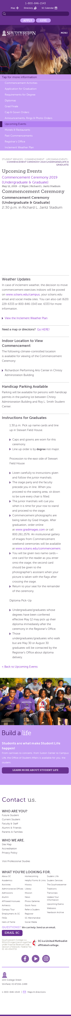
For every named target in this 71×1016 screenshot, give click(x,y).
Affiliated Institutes (11, 901)
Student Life (53, 876)
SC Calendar (48, 8)
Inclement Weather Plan (19, 147)
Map (13, 8)
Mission (28, 893)
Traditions (52, 889)
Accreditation (9, 848)
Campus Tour (8, 909)
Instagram (46, 958)
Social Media (31, 922)
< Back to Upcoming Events (20, 666)
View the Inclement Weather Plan (26, 318)
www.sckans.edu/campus (23, 294)
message (24, 992)
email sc (12, 932)
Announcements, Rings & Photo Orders (28, 118)
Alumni (5, 897)
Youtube (35, 958)
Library (28, 889)
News (27, 897)
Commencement (34, 159)
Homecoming (31, 876)
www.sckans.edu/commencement (38, 548)
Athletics (6, 905)
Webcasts (51, 908)
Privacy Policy (9, 852)
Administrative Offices (12, 889)
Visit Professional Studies (16, 861)
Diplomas (10, 100)
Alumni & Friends (11, 827)
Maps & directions (36, 992)
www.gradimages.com (30, 529)
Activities (6, 884)
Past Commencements (19, 135)
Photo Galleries (32, 901)
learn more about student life (35, 770)
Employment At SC (11, 914)
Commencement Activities (21, 83)
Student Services (12, 159)
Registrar (29, 914)
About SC (6, 876)
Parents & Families (12, 832)
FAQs (4, 918)
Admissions (7, 893)
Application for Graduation (21, 88)
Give (43, 20)
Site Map (7, 844)
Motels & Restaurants (17, 129)
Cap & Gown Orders (17, 112)
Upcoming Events (15, 124)
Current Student (11, 819)
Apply (27, 20)
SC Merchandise (32, 918)
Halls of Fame (8, 922)
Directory (28, 8)
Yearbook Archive (55, 912)
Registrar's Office (15, 141)
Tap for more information (19, 77)
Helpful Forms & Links (35, 880)
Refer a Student (32, 909)
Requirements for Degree (20, 94)
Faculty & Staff (10, 823)
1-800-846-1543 (35, 3)
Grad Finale (11, 106)
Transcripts (52, 893)
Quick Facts (30, 905)
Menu (64, 33)
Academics (7, 880)
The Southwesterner (56, 884)
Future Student (10, 815)
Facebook (25, 958)
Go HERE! (43, 329)
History (28, 884)
